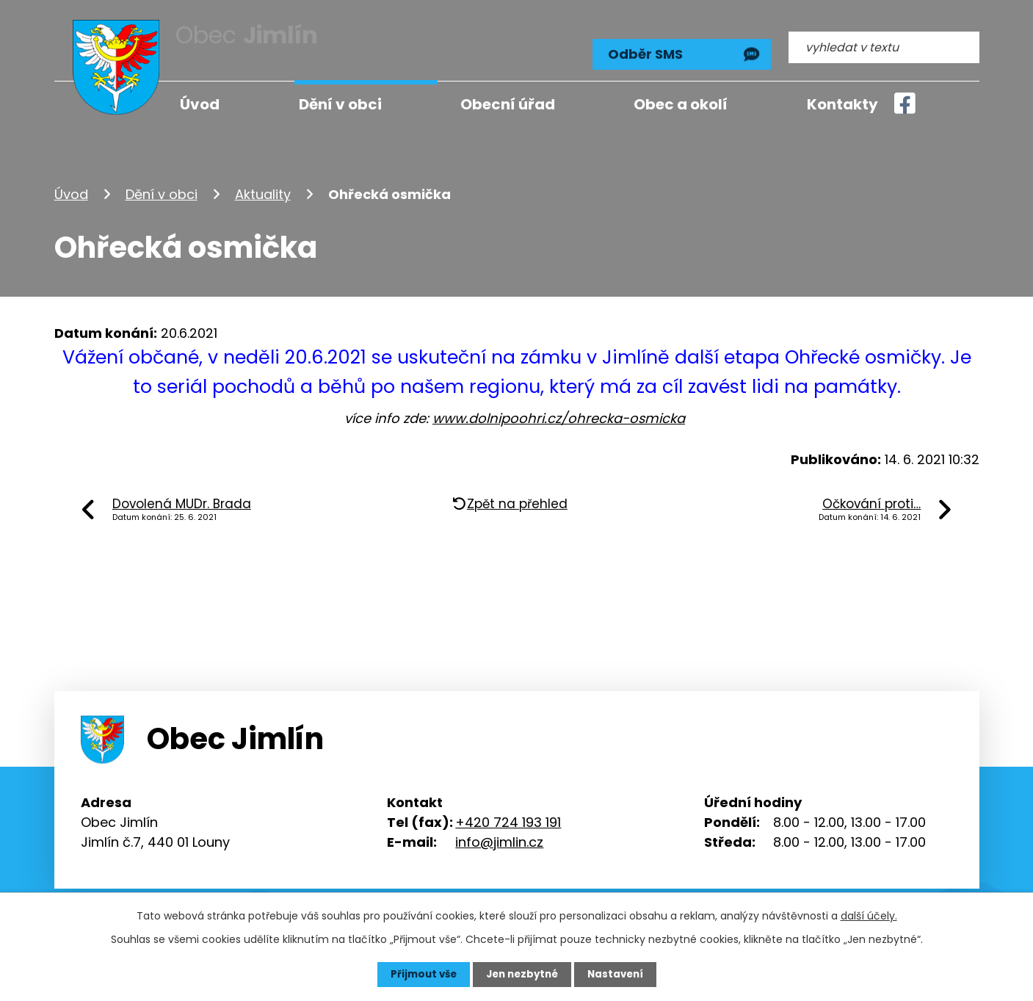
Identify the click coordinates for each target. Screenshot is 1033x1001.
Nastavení (619, 973)
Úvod (71, 186)
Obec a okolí (681, 104)
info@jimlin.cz (499, 834)
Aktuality (263, 186)
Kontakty (842, 104)
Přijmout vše (419, 973)
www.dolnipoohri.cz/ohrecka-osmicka (558, 411)
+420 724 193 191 (508, 814)
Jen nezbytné (522, 973)
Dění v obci (161, 186)
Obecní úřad (507, 104)
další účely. (869, 915)
